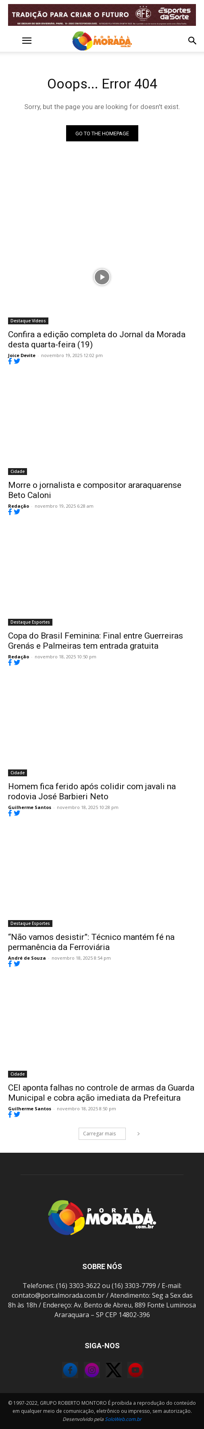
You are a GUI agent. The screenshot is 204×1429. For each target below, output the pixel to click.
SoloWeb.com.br (123, 1419)
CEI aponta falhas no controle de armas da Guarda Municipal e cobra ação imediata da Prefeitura (101, 1093)
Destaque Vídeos (28, 321)
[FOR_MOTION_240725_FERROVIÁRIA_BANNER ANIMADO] (102, 15)
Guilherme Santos (29, 807)
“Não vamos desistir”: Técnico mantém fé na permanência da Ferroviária (91, 942)
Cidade (17, 471)
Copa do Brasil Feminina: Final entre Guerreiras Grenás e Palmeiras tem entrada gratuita (95, 641)
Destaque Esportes (30, 622)
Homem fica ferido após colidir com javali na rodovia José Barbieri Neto (92, 791)
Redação (18, 506)
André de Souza (27, 958)
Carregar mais (104, 1133)
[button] (14, 41)
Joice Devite (21, 355)
